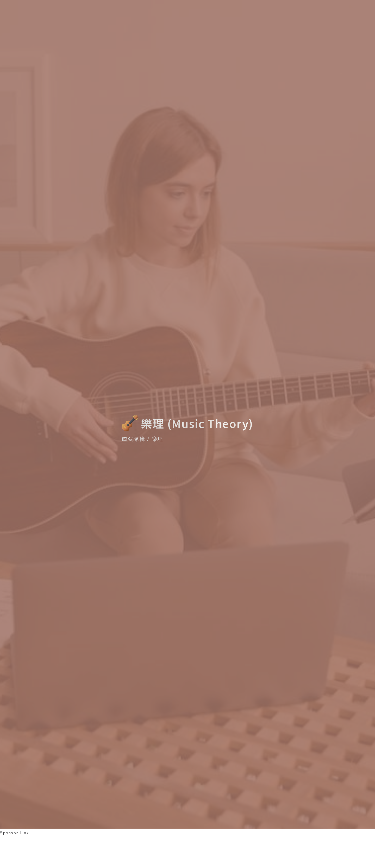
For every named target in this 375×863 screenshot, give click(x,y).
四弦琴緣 (133, 438)
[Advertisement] (95, 848)
